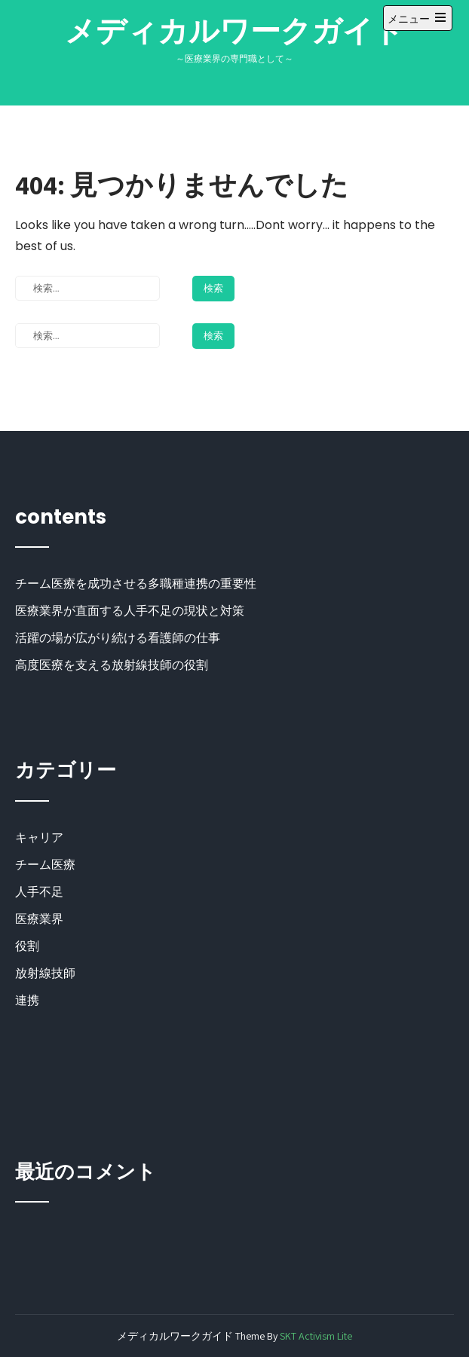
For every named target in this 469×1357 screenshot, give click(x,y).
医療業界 (39, 919)
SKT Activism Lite (316, 1336)
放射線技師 (45, 973)
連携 (27, 1000)
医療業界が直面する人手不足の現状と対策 (129, 611)
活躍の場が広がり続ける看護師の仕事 (117, 638)
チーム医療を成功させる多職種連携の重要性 (135, 583)
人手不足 (39, 892)
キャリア (39, 837)
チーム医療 (45, 865)
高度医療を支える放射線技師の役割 (111, 665)
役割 (27, 946)
